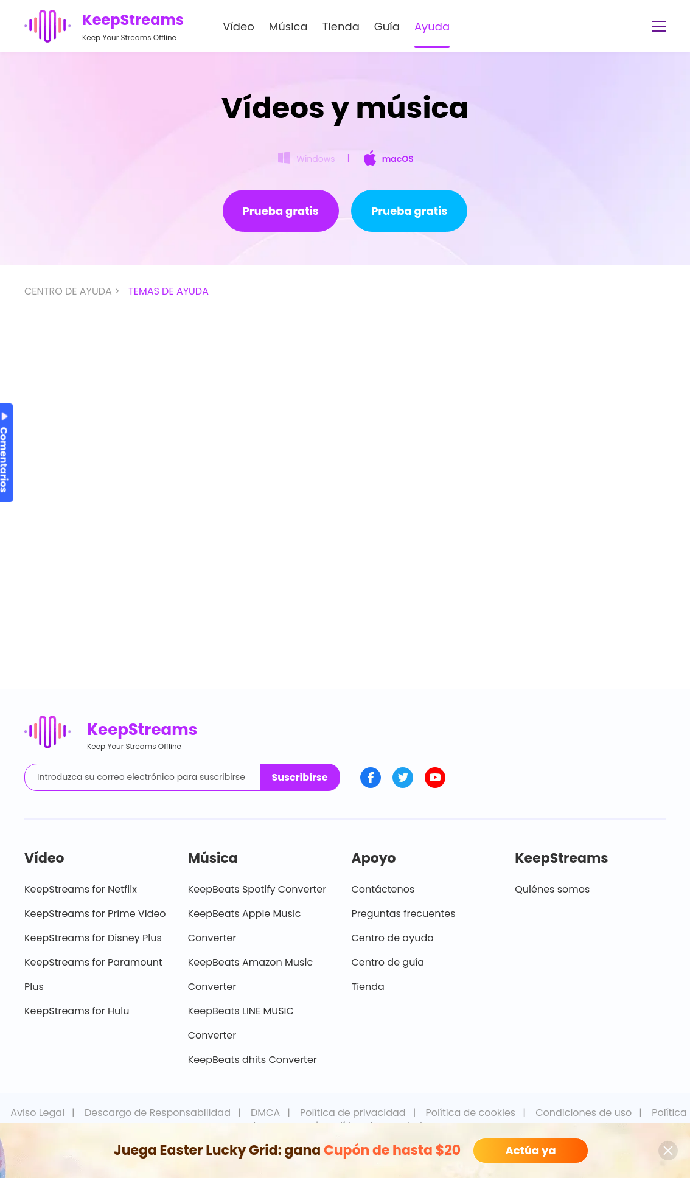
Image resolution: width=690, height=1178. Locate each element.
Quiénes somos (552, 889)
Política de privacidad (353, 1113)
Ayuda (432, 26)
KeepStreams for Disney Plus (93, 938)
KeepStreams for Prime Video (95, 914)
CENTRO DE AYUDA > (73, 291)
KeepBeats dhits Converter (252, 1060)
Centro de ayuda (393, 938)
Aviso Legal (37, 1113)
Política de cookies (471, 1113)
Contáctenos (383, 889)
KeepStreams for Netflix (80, 889)
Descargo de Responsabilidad (158, 1113)
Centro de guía (388, 962)
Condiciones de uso (583, 1113)
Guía (387, 26)
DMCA (265, 1113)
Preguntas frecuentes (404, 914)
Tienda (341, 26)
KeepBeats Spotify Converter (257, 889)
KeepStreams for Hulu (77, 1011)
